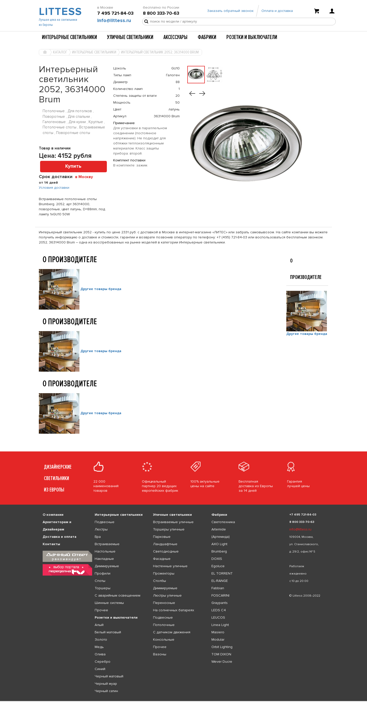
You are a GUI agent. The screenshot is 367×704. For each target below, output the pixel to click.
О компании (53, 514)
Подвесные (104, 522)
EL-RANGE (219, 581)
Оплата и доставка (277, 11)
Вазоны (159, 654)
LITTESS (60, 11)
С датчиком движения (171, 632)
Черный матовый (109, 676)
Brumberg (219, 551)
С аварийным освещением (117, 595)
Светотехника (223, 522)
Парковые (162, 537)
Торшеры (102, 588)
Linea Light (220, 625)
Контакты (51, 544)
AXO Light (219, 544)
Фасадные (162, 559)
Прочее (101, 610)
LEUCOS (218, 617)
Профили (102, 573)
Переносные (164, 603)
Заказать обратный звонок (230, 11)
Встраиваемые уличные (173, 522)
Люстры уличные (167, 595)
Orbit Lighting (221, 647)
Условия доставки (54, 187)
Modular (217, 639)
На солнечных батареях (173, 610)
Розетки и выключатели (251, 37)
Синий (100, 669)
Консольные (163, 639)
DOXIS (216, 559)
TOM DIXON (221, 654)
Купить (73, 166)
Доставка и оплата (59, 537)
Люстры (101, 529)
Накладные (104, 559)
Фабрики (207, 37)
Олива (100, 654)
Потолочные (164, 625)
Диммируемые (107, 566)
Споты (100, 581)
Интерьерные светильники (69, 37)
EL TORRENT (222, 573)
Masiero (217, 632)
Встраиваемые (107, 544)
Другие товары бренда (100, 289)
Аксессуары (175, 37)
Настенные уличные (170, 566)
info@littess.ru (114, 20)
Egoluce (218, 566)
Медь (99, 647)
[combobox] (86, 176)
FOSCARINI (220, 595)
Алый (99, 625)
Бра (98, 537)
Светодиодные (166, 551)
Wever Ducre (221, 661)
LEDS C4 (218, 610)
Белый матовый (108, 632)
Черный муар (106, 683)
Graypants (219, 603)
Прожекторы (163, 573)
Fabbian (217, 588)
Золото (101, 639)
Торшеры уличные (169, 529)
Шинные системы (109, 603)
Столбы (159, 581)
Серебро (102, 661)
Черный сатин (106, 691)
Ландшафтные (165, 544)
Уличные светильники (130, 37)
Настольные (105, 551)
